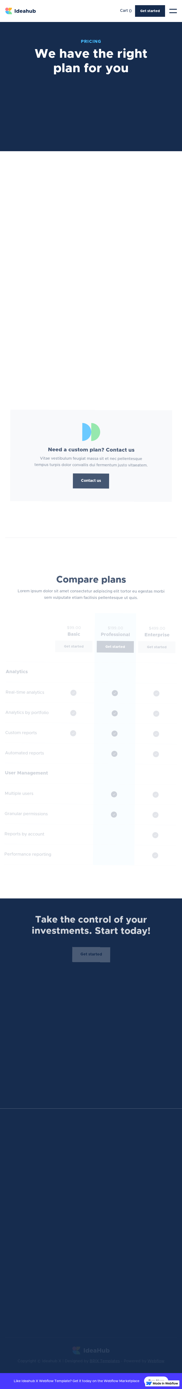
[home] (20, 11)
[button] (126, 11)
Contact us (91, 480)
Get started (150, 11)
